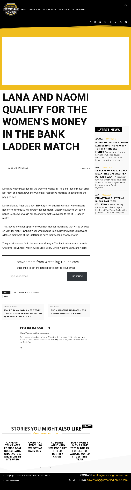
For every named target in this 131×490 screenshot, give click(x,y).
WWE (97, 167)
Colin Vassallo (20, 168)
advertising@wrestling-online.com (107, 480)
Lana (14, 292)
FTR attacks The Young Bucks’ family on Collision (109, 201)
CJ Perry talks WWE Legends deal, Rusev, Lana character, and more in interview (12, 451)
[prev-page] (41, 468)
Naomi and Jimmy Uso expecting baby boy (34, 447)
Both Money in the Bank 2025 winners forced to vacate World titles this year (80, 451)
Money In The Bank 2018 (29, 292)
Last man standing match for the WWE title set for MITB (67, 312)
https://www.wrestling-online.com (34, 333)
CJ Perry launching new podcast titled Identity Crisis (57, 449)
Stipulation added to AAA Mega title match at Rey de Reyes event (111, 173)
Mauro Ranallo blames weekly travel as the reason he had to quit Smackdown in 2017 (23, 313)
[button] (125, 5)
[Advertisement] (65, 61)
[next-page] (49, 468)
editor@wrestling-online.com (110, 475)
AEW (97, 195)
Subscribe (77, 276)
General (99, 139)
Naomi (6, 296)
